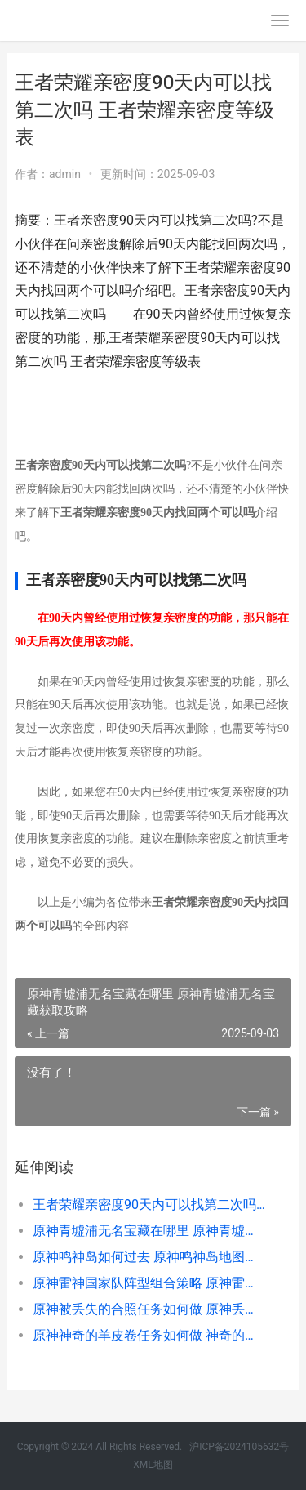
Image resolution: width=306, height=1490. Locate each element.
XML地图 (152, 1464)
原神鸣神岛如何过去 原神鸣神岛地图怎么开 (149, 1257)
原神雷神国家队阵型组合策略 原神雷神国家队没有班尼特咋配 (149, 1283)
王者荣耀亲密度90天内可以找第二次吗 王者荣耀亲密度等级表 (149, 1204)
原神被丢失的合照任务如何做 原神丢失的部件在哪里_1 (149, 1309)
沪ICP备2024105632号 (239, 1446)
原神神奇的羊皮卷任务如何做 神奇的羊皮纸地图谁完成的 (149, 1335)
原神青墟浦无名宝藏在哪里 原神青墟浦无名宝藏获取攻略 (149, 1230)
